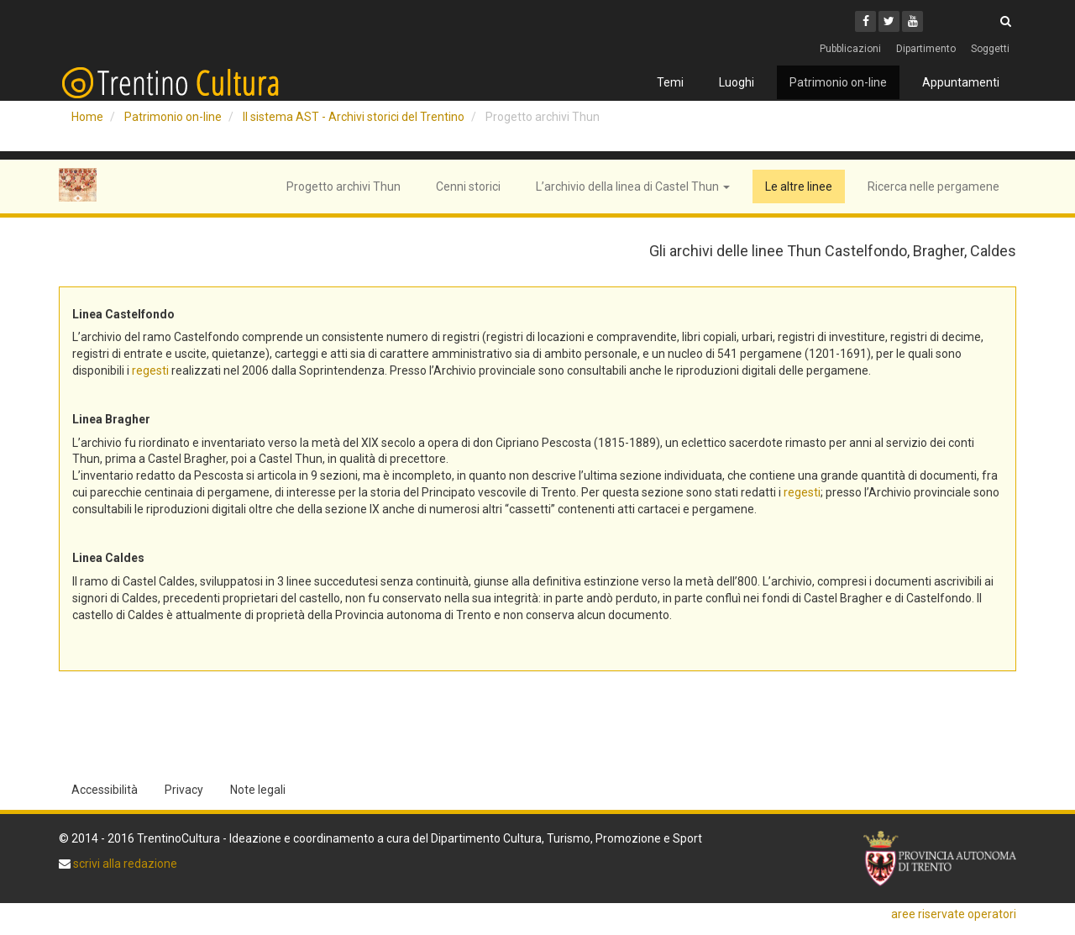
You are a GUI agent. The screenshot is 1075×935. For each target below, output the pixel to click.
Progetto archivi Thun (343, 186)
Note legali (258, 789)
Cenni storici (468, 186)
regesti (150, 370)
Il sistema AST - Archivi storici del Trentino (353, 116)
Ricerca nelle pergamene (933, 186)
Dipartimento (926, 49)
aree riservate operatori (953, 914)
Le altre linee (798, 186)
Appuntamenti (960, 82)
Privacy (184, 789)
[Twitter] (888, 21)
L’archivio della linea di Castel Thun (633, 186)
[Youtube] (912, 21)
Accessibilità (104, 789)
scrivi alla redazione (124, 863)
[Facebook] (865, 21)
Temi (670, 82)
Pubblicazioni (850, 49)
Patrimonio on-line (838, 82)
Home (87, 116)
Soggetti (990, 49)
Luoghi (736, 82)
